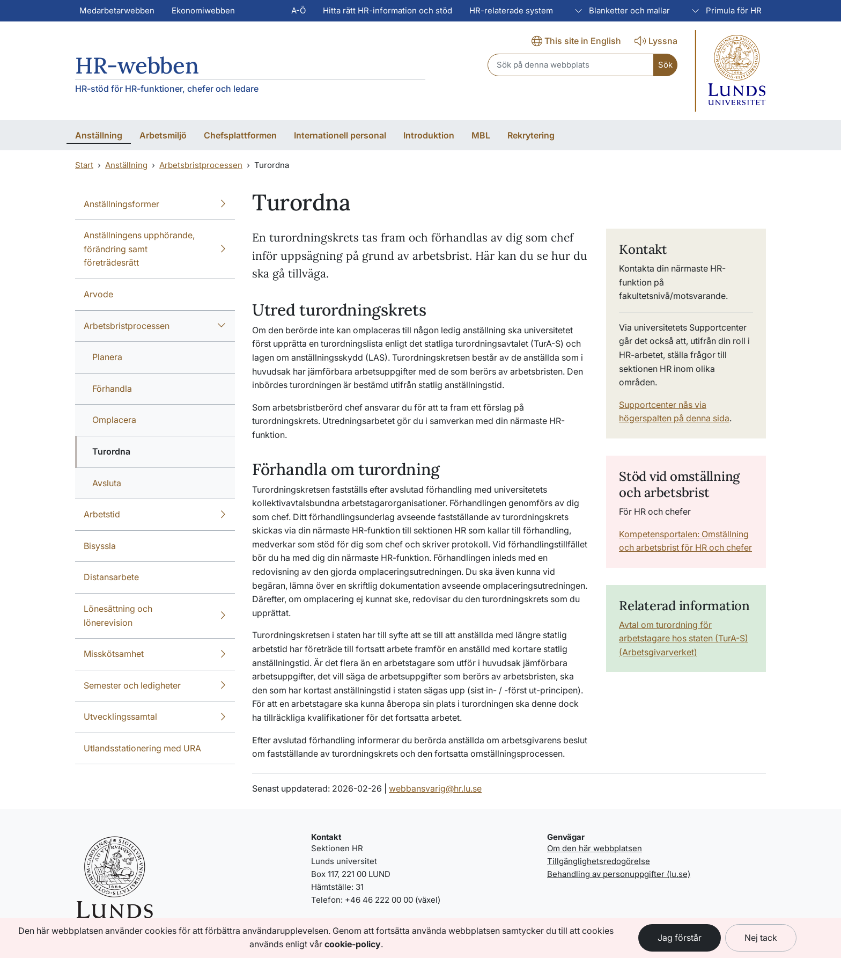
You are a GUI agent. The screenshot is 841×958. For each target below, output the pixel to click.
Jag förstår (680, 937)
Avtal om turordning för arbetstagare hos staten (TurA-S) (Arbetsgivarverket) (683, 638)
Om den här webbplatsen (594, 848)
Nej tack (760, 937)
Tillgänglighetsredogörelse (598, 861)
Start (84, 165)
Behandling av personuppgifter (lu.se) (618, 874)
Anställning (126, 165)
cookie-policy (352, 944)
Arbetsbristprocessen (200, 165)
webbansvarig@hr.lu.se (435, 788)
